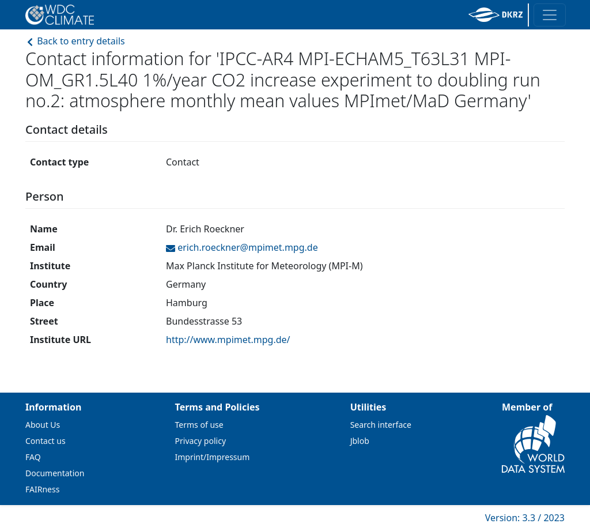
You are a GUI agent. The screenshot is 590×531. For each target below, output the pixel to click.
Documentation (54, 473)
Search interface (380, 424)
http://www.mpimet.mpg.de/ (228, 339)
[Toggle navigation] (550, 15)
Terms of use (199, 424)
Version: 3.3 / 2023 (525, 517)
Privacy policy (200, 440)
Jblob (359, 440)
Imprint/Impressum (212, 456)
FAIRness (42, 489)
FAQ (33, 456)
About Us (42, 424)
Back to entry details (75, 41)
